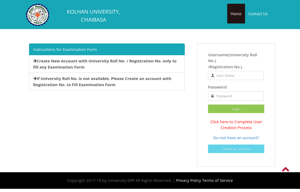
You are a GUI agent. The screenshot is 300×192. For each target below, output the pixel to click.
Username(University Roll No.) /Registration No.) (232, 60)
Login (236, 108)
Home (236, 13)
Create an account (236, 148)
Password (217, 87)
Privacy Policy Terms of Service (204, 180)
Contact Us (258, 13)
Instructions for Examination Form (65, 49)
